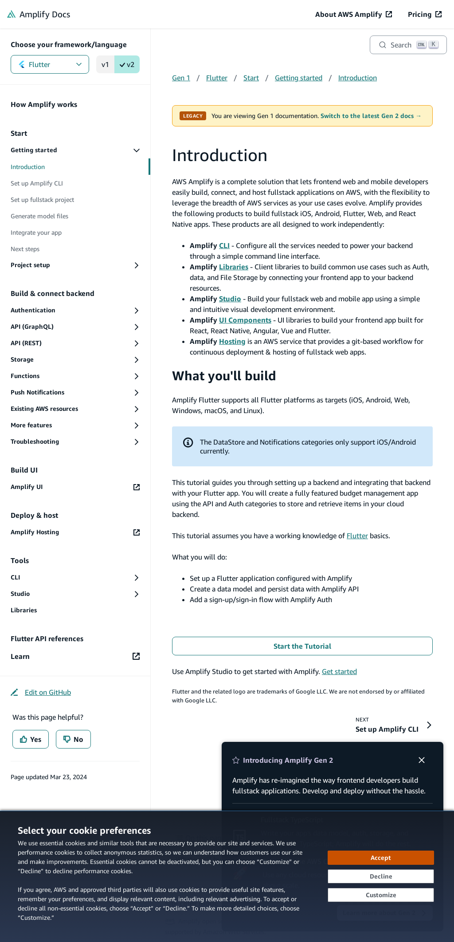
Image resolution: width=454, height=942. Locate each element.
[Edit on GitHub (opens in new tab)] (41, 692)
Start (251, 77)
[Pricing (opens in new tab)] (425, 14)
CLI (224, 245)
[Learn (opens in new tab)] (75, 656)
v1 (105, 64)
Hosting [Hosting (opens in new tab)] (232, 341)
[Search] (408, 44)
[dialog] (227, 876)
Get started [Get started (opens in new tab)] (339, 671)
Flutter (50, 64)
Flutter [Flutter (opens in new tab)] (357, 535)
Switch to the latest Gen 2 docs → (371, 116)
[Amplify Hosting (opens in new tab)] (75, 532)
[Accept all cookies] (381, 858)
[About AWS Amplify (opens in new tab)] (353, 14)
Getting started (298, 77)
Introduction (357, 77)
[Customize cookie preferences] (381, 895)
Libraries (233, 266)
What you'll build (224, 375)
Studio (230, 298)
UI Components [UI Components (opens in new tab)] (245, 319)
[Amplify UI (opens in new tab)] (75, 487)
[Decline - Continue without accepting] (381, 876)
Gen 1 (181, 77)
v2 (127, 64)
